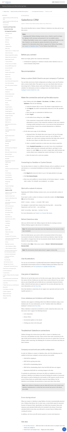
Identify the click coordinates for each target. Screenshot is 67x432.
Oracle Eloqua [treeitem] (8, 173)
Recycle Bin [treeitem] (5, 287)
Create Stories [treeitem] (6, 272)
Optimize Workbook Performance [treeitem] (10, 280)
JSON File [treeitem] (7, 40)
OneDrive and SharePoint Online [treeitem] (12, 168)
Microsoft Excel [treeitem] (8, 33)
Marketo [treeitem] (7, 145)
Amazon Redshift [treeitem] (8, 68)
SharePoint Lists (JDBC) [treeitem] (10, 219)
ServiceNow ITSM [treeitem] (9, 212)
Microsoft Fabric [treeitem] (8, 154)
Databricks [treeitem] (7, 91)
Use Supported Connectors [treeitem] (10, 31)
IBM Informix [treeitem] (8, 122)
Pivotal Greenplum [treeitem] (9, 179)
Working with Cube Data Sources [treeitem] (11, 266)
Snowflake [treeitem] (7, 223)
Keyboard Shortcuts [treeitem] (7, 293)
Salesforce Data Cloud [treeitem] (10, 196)
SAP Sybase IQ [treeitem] (8, 210)
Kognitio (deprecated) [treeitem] (9, 135)
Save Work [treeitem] (5, 282)
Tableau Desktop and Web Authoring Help (19, 11)
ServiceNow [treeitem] (7, 214)
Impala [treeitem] (7, 127)
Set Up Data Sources (29, 425)
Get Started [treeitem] (5, 24)
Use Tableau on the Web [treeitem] (8, 289)
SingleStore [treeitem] (7, 221)
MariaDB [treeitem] (7, 143)
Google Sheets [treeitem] (8, 120)
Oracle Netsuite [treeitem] (8, 177)
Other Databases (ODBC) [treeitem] (10, 248)
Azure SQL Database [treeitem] (9, 83)
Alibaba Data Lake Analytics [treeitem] (11, 57)
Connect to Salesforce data (31, 46)
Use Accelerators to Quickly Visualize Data (44, 266)
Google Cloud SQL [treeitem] (9, 115)
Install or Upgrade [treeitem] (7, 291)
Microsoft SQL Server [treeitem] (9, 156)
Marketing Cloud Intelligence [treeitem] (11, 147)
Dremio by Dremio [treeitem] (9, 96)
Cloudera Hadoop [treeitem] (9, 89)
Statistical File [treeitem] (8, 46)
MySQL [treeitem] (6, 164)
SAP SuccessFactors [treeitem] (9, 206)
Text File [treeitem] (7, 35)
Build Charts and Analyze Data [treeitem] (9, 268)
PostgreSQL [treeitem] (7, 181)
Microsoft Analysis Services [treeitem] (11, 152)
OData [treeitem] (6, 166)
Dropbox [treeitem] (7, 98)
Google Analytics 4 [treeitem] (9, 109)
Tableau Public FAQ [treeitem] (7, 295)
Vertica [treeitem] (6, 242)
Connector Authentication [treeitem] (10, 254)
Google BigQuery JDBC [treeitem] (10, 113)
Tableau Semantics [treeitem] (9, 232)
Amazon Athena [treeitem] (8, 61)
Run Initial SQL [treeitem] (7, 259)
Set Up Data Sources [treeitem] (8, 262)
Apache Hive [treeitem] (7, 76)
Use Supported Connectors (38, 11)
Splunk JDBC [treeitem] (8, 229)
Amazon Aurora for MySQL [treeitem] (10, 63)
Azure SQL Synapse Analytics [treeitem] (11, 85)
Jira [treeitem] (6, 133)
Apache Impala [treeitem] (8, 78)
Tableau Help (5, 11)
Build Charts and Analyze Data (32, 429)
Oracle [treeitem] (6, 170)
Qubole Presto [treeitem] (8, 188)
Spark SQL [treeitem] (7, 225)
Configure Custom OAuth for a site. (30, 90)
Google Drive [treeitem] (8, 117)
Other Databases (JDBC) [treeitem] (10, 246)
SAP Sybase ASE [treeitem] (8, 208)
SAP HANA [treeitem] (7, 200)
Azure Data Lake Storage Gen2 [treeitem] (11, 81)
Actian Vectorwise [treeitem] (9, 53)
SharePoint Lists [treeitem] (8, 216)
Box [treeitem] (6, 87)
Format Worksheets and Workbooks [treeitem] (10, 278)
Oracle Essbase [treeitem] (8, 175)
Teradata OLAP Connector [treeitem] (10, 236)
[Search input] (60, 2)
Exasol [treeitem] (6, 102)
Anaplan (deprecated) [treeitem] (9, 72)
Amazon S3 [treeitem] (7, 70)
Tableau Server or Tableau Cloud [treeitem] (12, 50)
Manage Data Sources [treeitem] (8, 264)
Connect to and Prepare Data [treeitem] (9, 27)
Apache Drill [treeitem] (7, 74)
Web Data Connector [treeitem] (9, 244)
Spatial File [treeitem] (7, 44)
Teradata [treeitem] (7, 234)
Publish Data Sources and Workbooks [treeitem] (11, 285)
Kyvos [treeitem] (6, 137)
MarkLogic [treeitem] (7, 150)
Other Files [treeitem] (7, 48)
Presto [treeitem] (6, 183)
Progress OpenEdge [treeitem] (9, 186)
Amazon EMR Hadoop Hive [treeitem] (10, 65)
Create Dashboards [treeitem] (7, 270)
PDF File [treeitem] (7, 42)
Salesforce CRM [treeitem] (8, 190)
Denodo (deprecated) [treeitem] (9, 94)
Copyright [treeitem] (5, 298)
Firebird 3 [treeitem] (7, 104)
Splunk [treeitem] (6, 227)
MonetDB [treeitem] (7, 158)
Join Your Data (37, 286)
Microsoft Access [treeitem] (8, 37)
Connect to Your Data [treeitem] (8, 29)
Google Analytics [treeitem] (8, 107)
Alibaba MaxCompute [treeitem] (9, 59)
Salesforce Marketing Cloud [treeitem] (11, 198)
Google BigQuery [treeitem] (8, 111)
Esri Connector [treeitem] (8, 100)
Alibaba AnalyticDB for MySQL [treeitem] (11, 55)
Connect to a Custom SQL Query (43, 213)
